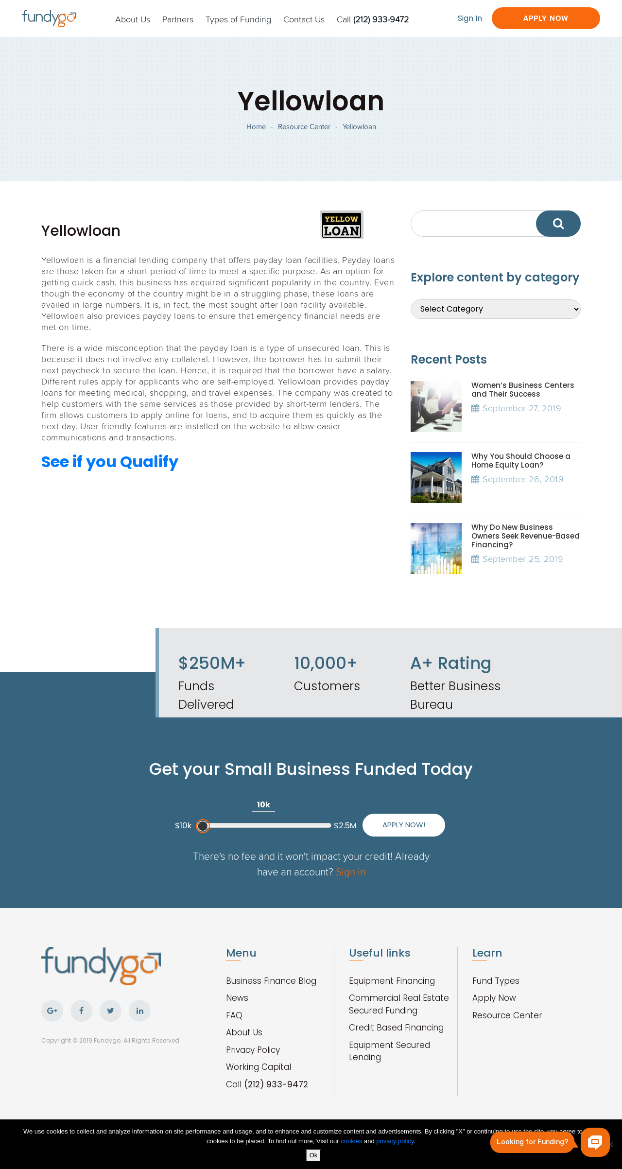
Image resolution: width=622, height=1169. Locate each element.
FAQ (234, 1015)
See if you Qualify (109, 461)
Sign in (350, 871)
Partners (177, 19)
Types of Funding (238, 19)
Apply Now (546, 18)
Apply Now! (403, 825)
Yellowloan (359, 127)
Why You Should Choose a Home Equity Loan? (520, 460)
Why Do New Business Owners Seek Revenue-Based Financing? (525, 536)
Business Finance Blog (271, 981)
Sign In (470, 18)
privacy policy (395, 1141)
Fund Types (495, 981)
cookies (352, 1141)
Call (373, 19)
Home (256, 127)
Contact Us (304, 19)
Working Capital (258, 1067)
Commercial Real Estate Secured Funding (399, 1004)
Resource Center (304, 127)
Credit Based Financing (396, 1027)
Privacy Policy (253, 1050)
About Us (132, 19)
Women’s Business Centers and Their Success (522, 389)
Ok (314, 1155)
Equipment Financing (392, 981)
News (237, 998)
